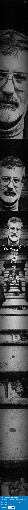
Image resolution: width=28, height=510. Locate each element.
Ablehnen (11, 507)
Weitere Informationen (6, 504)
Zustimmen (4, 507)
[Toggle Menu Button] (25, 2)
